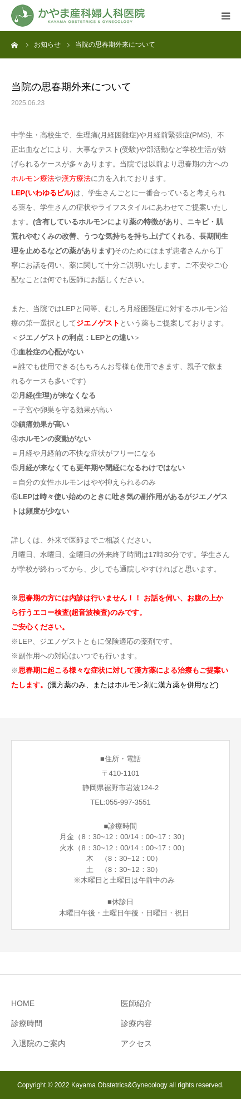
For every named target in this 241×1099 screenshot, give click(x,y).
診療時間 (26, 1023)
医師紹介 (136, 1003)
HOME (23, 1003)
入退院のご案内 (38, 1043)
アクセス (136, 1043)
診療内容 (136, 1023)
